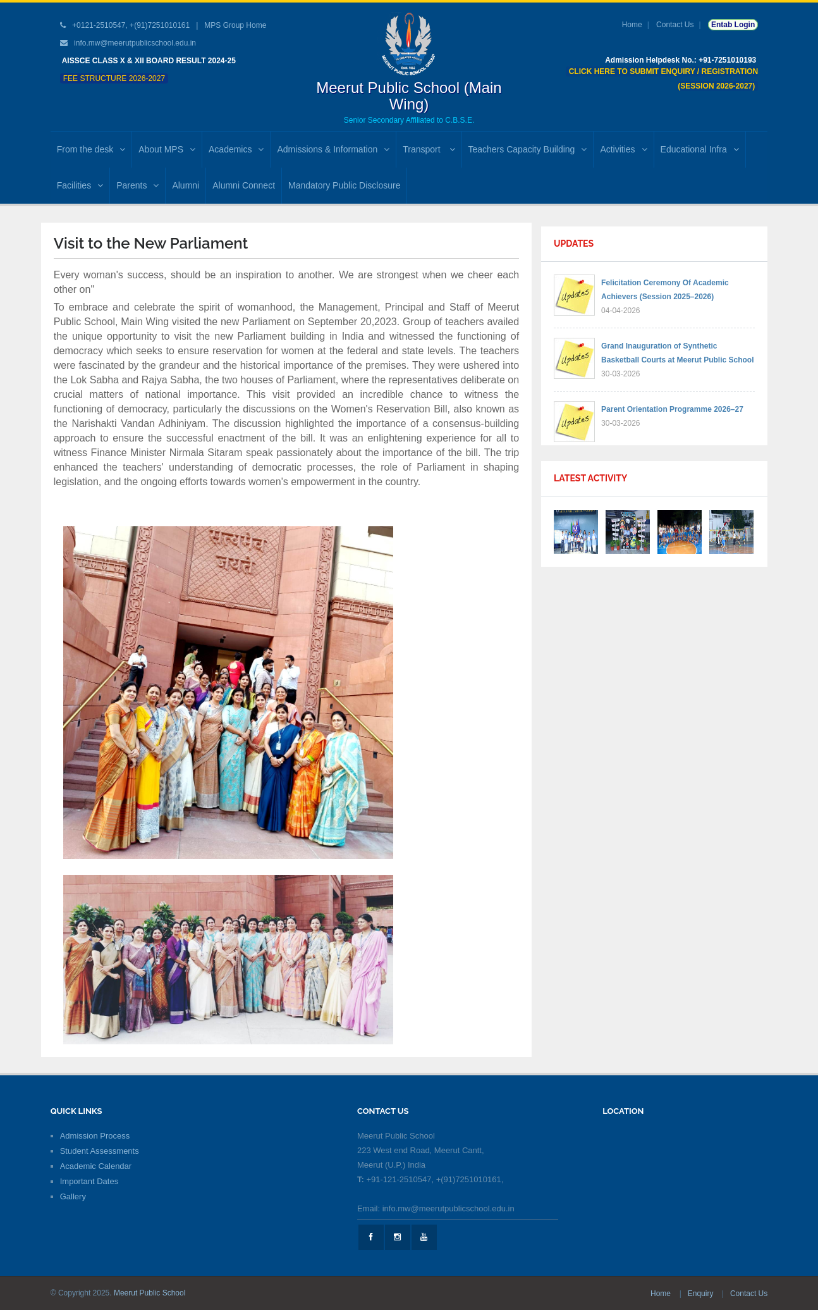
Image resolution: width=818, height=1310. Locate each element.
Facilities (80, 185)
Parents (137, 185)
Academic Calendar (95, 1166)
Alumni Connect (243, 185)
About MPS (166, 149)
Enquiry (702, 1293)
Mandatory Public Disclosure (344, 185)
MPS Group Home (235, 25)
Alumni (185, 185)
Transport (429, 149)
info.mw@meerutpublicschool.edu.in (135, 43)
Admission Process (95, 1135)
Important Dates (89, 1181)
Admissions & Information (333, 149)
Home (632, 24)
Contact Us (674, 24)
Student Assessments (99, 1151)
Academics (236, 149)
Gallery (73, 1196)
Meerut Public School (149, 1292)
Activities (623, 149)
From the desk (91, 149)
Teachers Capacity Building (527, 149)
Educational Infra (700, 149)
